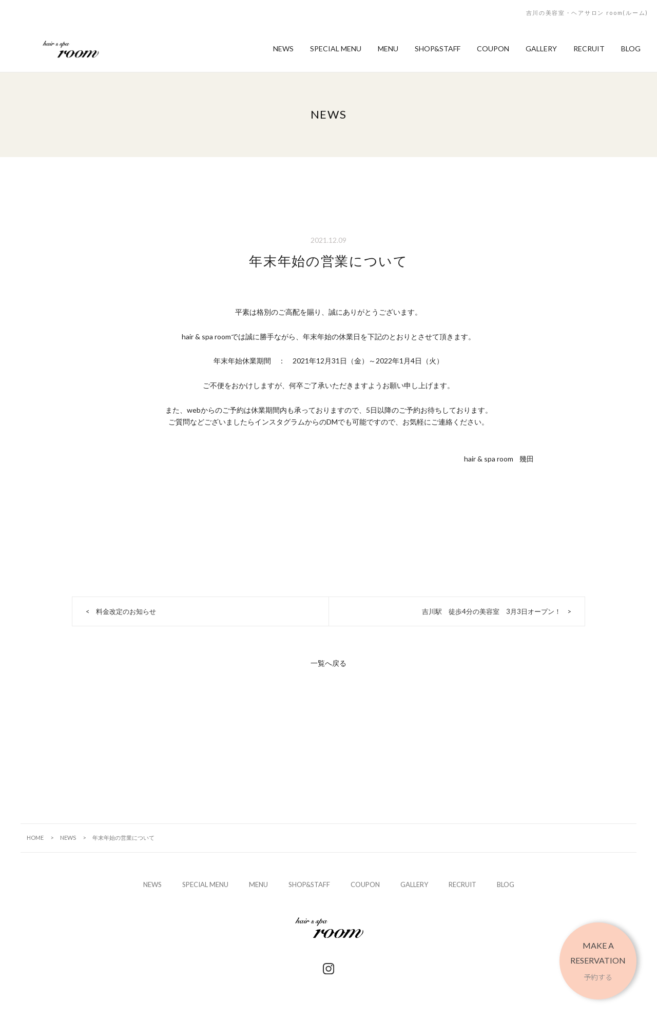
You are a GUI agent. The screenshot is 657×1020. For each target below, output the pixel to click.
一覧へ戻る (328, 663)
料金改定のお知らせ (126, 611)
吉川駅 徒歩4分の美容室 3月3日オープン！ (491, 611)
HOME (35, 837)
